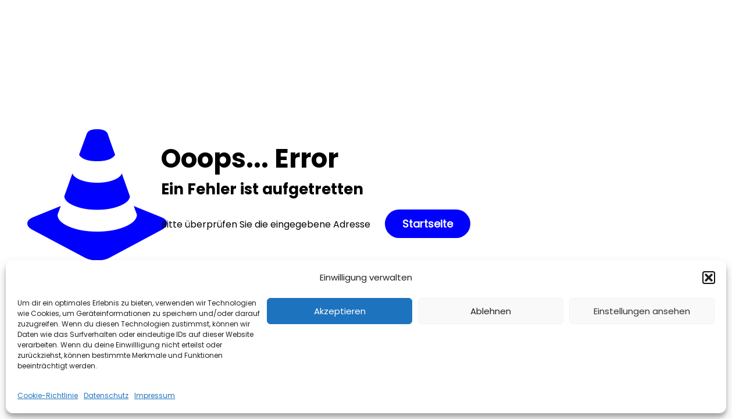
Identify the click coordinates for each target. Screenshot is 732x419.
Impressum (154, 395)
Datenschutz (106, 395)
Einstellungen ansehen (642, 311)
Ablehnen (490, 311)
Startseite (427, 223)
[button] (709, 277)
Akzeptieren (340, 311)
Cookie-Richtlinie (47, 395)
